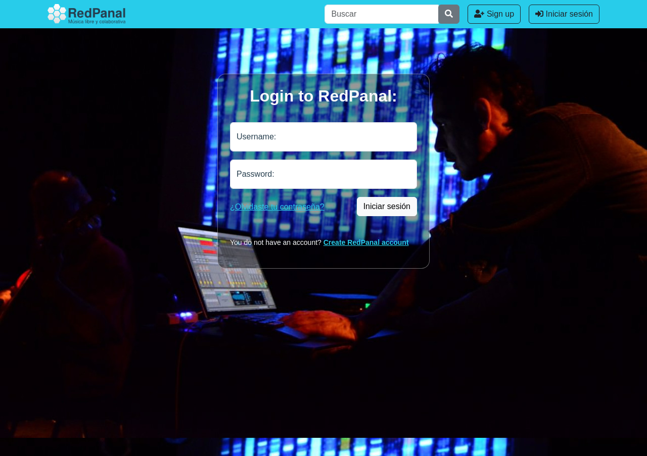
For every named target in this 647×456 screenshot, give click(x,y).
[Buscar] (382, 14)
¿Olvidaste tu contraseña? (277, 206)
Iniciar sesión (564, 14)
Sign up (494, 14)
